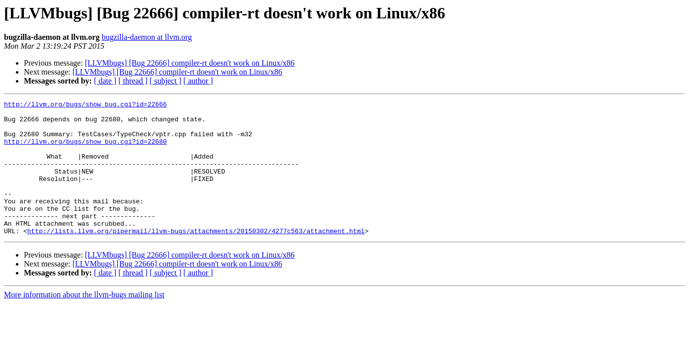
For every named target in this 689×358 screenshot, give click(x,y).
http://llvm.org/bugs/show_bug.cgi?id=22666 (85, 105)
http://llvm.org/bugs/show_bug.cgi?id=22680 (85, 150)
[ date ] (105, 81)
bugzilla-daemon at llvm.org (146, 37)
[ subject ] (165, 81)
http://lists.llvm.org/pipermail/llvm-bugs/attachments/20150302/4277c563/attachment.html (196, 257)
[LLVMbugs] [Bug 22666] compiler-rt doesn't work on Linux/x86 (190, 63)
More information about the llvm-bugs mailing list (84, 321)
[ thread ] (133, 81)
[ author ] (198, 81)
